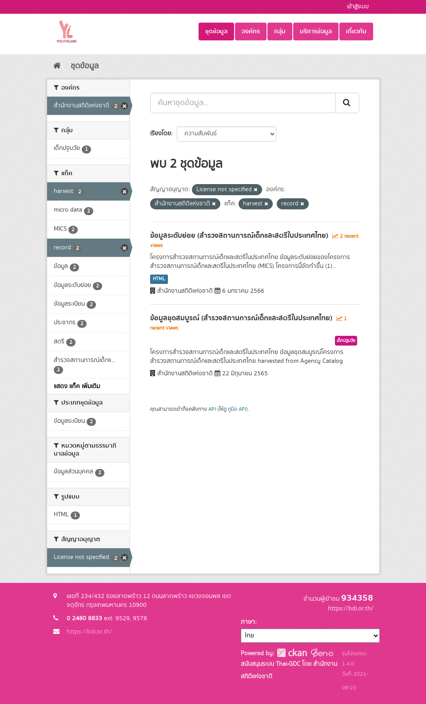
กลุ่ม (280, 31)
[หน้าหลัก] (57, 66)
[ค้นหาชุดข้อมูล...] (243, 103)
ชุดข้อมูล (216, 31)
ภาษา (248, 621)
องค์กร (251, 31)
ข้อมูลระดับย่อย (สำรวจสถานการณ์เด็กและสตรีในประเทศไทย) (239, 235)
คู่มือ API (237, 409)
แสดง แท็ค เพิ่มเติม (77, 386)
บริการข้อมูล (316, 31)
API (212, 409)
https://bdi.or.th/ (89, 631)
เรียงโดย (160, 133)
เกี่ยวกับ (356, 31)
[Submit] (347, 103)
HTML (159, 279)
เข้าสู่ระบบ (358, 7)
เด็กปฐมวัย (346, 341)
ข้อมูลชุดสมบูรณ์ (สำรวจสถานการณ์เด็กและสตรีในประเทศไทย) (241, 318)
